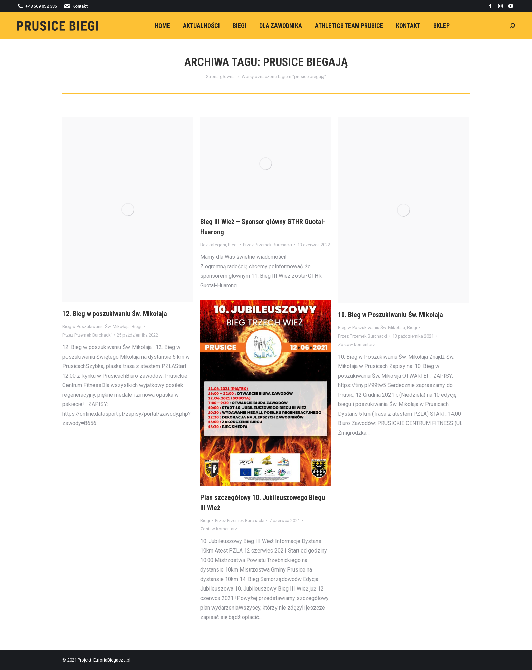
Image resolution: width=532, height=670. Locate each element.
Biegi (136, 326)
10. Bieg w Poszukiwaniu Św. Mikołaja (390, 315)
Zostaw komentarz (356, 344)
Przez (87, 335)
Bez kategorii (213, 244)
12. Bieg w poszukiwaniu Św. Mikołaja (114, 314)
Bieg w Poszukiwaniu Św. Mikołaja (96, 326)
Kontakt (76, 6)
